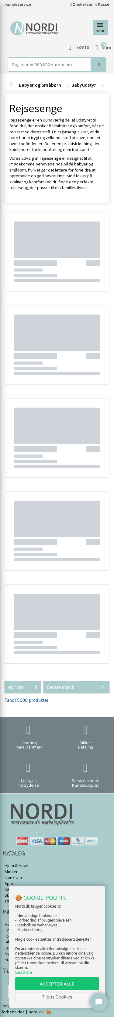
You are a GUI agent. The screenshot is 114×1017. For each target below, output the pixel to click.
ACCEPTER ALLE (57, 984)
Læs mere (23, 972)
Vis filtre (24, 687)
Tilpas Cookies (57, 997)
